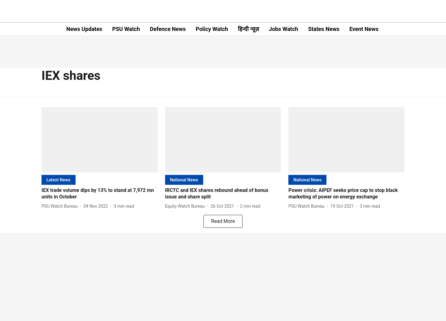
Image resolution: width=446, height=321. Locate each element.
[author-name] (61, 206)
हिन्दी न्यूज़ (248, 29)
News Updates (84, 29)
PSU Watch (126, 29)
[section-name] (59, 180)
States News (323, 29)
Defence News (168, 29)
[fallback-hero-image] (100, 139)
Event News (363, 29)
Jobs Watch (283, 29)
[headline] (100, 193)
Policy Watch (212, 29)
